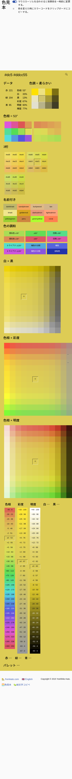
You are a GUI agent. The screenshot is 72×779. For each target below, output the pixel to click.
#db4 (44, 168)
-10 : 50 (35, 590)
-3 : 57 (35, 575)
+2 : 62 (35, 561)
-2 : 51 (9, 533)
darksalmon (37, 213)
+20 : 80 (35, 533)
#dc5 (37, 161)
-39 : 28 (22, 618)
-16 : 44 (35, 599)
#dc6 (31, 161)
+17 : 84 (22, 528)
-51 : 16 (22, 632)
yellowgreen (10, 219)
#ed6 (8, 155)
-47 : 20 (22, 627)
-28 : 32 (35, 613)
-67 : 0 (22, 651)
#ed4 (21, 155)
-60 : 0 (35, 651)
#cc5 (15, 184)
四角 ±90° (57, 233)
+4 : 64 (35, 552)
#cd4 (22, 177)
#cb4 (22, 190)
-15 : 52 (22, 585)
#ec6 (8, 161)
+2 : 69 (22, 552)
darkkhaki (10, 207)
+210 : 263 (9, 618)
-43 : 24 (22, 623)
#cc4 (21, 184)
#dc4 (44, 161)
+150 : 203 (9, 599)
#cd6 (8, 177)
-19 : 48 (22, 594)
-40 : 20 (35, 627)
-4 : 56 (35, 580)
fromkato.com (10, 679)
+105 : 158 (9, 585)
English (27, 679)
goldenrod (24, 213)
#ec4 (22, 161)
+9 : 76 (22, 538)
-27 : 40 (22, 604)
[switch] (14, 2)
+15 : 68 (9, 557)
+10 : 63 (9, 552)
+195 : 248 (9, 613)
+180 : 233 (9, 608)
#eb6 (8, 168)
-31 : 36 (22, 608)
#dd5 (37, 155)
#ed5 (15, 155)
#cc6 (8, 184)
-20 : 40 (35, 604)
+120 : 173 (9, 590)
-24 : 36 (35, 608)
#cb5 (15, 190)
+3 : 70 (22, 547)
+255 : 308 (9, 632)
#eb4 (21, 168)
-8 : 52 (35, 585)
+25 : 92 (22, 519)
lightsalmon (51, 213)
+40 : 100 (35, 510)
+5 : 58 (10, 547)
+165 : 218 (9, 604)
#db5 (37, 168)
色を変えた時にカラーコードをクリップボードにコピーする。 (44, 10)
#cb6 (8, 190)
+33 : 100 (22, 510)
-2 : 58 (35, 571)
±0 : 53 (10, 538)
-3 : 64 (22, 571)
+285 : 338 (9, 641)
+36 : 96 (35, 514)
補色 (57, 245)
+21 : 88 (22, 524)
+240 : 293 (9, 627)
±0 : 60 (35, 566)
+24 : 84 (35, 528)
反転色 (57, 251)
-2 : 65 (22, 566)
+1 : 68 (22, 557)
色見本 (6, 685)
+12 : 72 (35, 543)
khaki (10, 213)
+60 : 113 (10, 571)
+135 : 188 (9, 594)
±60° (35, 233)
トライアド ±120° (14, 245)
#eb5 (15, 168)
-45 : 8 (9, 510)
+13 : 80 (22, 533)
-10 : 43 (10, 524)
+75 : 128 (10, 575)
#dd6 (30, 155)
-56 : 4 (35, 646)
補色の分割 (35, 245)
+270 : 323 (9, 637)
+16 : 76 (35, 538)
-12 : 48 (35, 594)
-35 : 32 (22, 613)
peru (24, 219)
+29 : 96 (22, 514)
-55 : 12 (22, 637)
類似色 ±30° (14, 233)
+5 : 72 (22, 543)
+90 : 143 (10, 580)
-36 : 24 (35, 623)
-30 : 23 (10, 514)
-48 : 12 (35, 637)
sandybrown (24, 207)
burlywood (37, 207)
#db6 (30, 168)
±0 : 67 (22, 561)
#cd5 (15, 177)
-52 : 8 (35, 641)
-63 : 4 (22, 646)
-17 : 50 (22, 590)
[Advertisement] (26, 43)
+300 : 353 (9, 646)
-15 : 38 (10, 519)
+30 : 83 (9, 561)
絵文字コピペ (22, 685)
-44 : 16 (35, 632)
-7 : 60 (22, 575)
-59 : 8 (22, 641)
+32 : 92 (35, 519)
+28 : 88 (35, 524)
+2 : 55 (10, 543)
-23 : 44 (22, 599)
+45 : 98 (9, 566)
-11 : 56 (22, 580)
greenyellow (37, 219)
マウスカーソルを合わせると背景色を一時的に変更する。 (44, 3)
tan (51, 207)
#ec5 (15, 161)
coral (51, 219)
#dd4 (44, 155)
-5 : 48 (9, 528)
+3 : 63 (35, 557)
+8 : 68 (35, 547)
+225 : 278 (9, 623)
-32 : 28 (35, 618)
